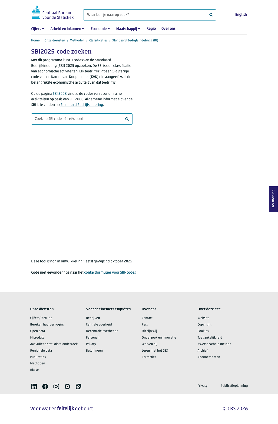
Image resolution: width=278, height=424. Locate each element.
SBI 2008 (60, 94)
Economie (99, 29)
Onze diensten (54, 40)
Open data (37, 331)
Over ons (168, 29)
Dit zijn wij (149, 331)
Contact (147, 318)
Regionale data (41, 350)
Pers (145, 324)
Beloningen (94, 350)
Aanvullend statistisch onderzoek (54, 344)
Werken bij (149, 344)
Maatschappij (126, 29)
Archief (203, 350)
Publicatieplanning (234, 385)
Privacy (91, 344)
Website (203, 318)
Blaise (34, 370)
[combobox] (81, 119)
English (241, 15)
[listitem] (34, 386)
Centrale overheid (99, 324)
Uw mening (273, 199)
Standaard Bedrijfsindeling (81, 105)
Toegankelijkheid (210, 337)
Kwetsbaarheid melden (214, 344)
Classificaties (98, 40)
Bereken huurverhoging (47, 324)
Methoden (77, 40)
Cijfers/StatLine (41, 318)
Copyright (205, 324)
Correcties (149, 357)
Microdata (37, 337)
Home (35, 40)
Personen (92, 337)
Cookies (203, 331)
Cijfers (36, 29)
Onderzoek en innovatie (159, 337)
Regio (151, 29)
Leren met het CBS (155, 350)
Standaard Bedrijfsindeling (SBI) (135, 40)
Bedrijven (93, 318)
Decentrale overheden (102, 331)
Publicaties (38, 357)
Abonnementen (209, 357)
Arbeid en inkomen (65, 29)
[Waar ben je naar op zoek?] (149, 14)
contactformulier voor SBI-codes (110, 273)
